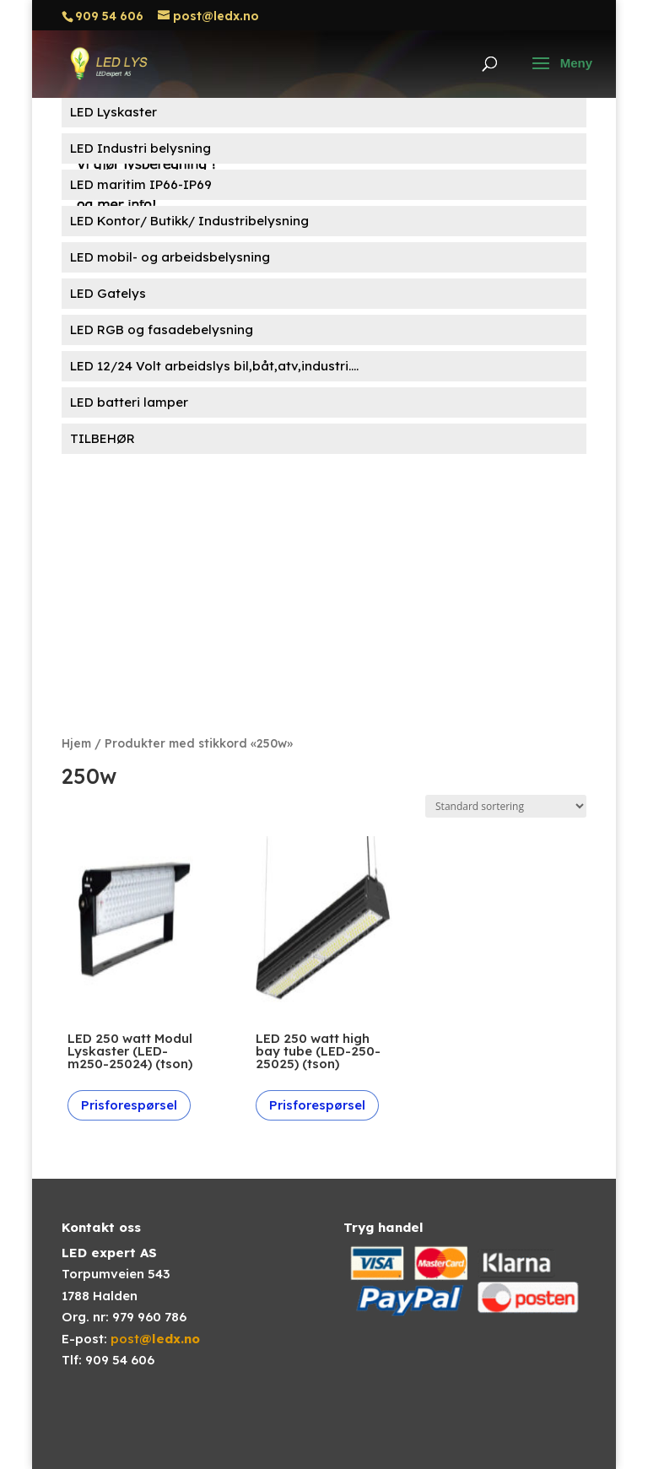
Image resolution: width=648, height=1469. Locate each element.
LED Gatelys (108, 293)
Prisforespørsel (129, 1105)
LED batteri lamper (129, 402)
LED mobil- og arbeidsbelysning (170, 257)
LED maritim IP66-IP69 (141, 184)
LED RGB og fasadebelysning (161, 329)
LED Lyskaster (113, 112)
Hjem (76, 743)
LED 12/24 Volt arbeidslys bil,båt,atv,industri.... (214, 366)
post (155, 1339)
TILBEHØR (102, 438)
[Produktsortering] (505, 806)
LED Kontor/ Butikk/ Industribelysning (189, 221)
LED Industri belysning (140, 148)
